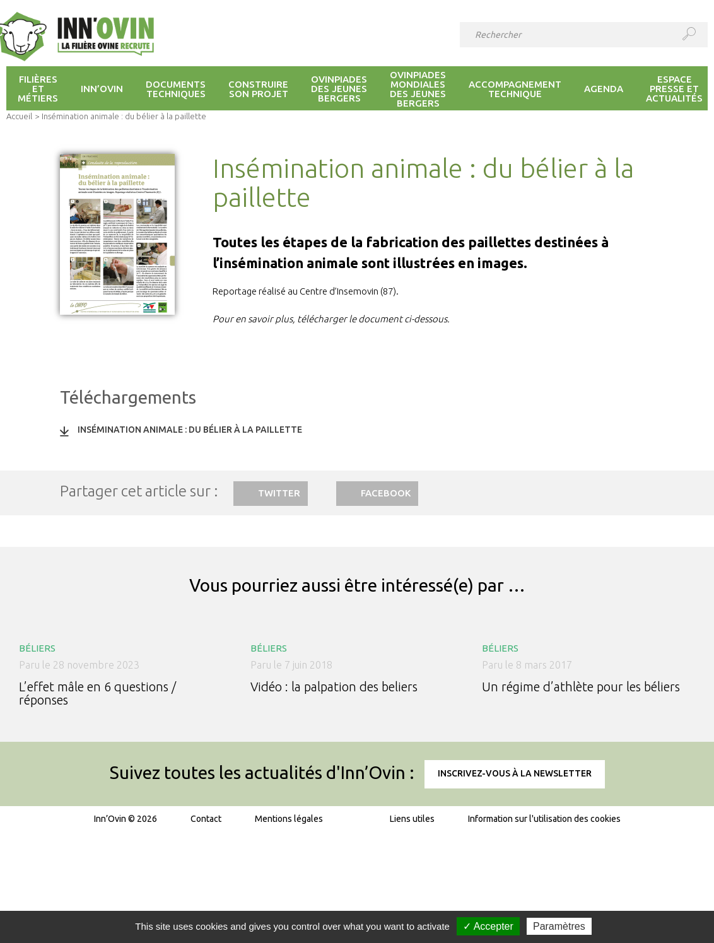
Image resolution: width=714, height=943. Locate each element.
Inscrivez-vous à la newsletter (515, 773)
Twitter (279, 493)
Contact (205, 819)
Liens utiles (412, 819)
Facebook (386, 493)
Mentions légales (289, 819)
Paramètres (559, 926)
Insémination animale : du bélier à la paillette (190, 430)
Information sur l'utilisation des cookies (544, 819)
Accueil (19, 116)
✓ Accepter (488, 926)
